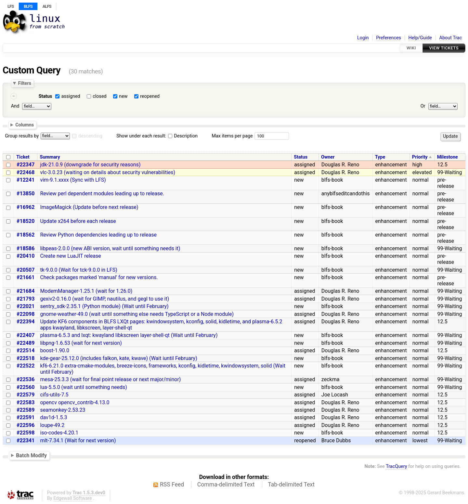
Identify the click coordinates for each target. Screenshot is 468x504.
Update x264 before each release (78, 221)
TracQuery (396, 466)
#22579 (25, 395)
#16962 (25, 207)
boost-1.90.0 (54, 350)
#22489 (25, 343)
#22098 (25, 314)
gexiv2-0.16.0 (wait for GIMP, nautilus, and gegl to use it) (104, 299)
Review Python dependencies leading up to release (98, 235)
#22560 (25, 387)
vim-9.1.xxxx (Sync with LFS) (73, 180)
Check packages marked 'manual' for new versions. (99, 277)
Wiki (411, 47)
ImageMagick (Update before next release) (89, 207)
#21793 (25, 299)
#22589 (25, 410)
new (123, 96)
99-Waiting (449, 172)
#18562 (25, 235)
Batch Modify (31, 455)
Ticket (22, 157)
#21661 (25, 277)
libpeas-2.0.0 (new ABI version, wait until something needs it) (110, 248)
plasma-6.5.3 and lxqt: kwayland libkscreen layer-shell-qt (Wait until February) (128, 335)
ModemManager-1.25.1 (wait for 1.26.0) (86, 291)
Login (363, 38)
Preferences (388, 38)
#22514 (25, 350)
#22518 (25, 358)
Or (423, 106)
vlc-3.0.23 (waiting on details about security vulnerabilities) (107, 172)
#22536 (25, 379)
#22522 (25, 366)
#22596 (25, 425)
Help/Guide (420, 38)
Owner (328, 157)
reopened (150, 96)
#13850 (25, 193)
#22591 (25, 417)
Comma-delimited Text (226, 484)
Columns (24, 124)
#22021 (25, 306)
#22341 (25, 440)
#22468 (25, 172)
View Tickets (444, 47)
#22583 (25, 402)
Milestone (447, 157)
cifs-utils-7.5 (54, 395)
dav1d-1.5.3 (53, 417)
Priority (420, 157)
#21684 (25, 291)
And (15, 106)
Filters (24, 83)
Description (183, 136)
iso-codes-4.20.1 (59, 433)
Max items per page (232, 136)
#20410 (25, 256)
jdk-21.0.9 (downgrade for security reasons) (90, 165)
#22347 (25, 165)
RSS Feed (172, 484)
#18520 (25, 221)
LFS (10, 6)
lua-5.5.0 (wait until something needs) (83, 387)
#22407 (25, 335)
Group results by (22, 136)
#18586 (25, 248)
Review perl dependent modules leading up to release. (102, 193)
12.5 (442, 165)
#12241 (25, 180)
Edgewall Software (72, 498)
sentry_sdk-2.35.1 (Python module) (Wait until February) (104, 306)
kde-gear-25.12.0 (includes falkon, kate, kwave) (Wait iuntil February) (118, 358)
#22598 (25, 433)
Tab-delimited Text (291, 484)
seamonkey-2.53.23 (62, 410)
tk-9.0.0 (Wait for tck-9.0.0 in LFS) (78, 270)
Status (45, 96)
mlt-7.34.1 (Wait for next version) (78, 440)
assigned (70, 96)
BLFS (28, 6)
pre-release (445, 183)
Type (380, 157)
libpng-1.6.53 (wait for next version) (81, 343)
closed (99, 96)
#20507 (25, 270)
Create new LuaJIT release (70, 256)
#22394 (25, 321)
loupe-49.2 (52, 425)
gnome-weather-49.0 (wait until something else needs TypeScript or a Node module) (137, 314)
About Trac (450, 38)
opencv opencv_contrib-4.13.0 (74, 402)
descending (90, 136)
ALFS (47, 6)
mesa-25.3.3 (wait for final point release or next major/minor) (110, 379)
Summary (50, 157)
